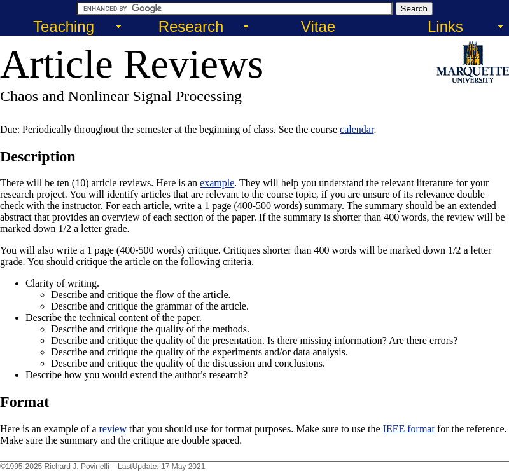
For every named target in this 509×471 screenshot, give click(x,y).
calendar (356, 129)
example (217, 182)
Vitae (318, 26)
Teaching (63, 26)
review (113, 428)
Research (191, 26)
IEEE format (409, 428)
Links (445, 26)
